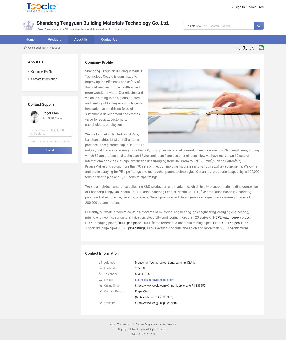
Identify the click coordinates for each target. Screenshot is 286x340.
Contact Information (44, 79)
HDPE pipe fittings (132, 228)
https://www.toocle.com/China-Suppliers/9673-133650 (170, 285)
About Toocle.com (120, 324)
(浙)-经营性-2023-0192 (143, 334)
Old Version (169, 324)
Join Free (257, 7)
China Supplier (36, 47)
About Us (81, 39)
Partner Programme (146, 324)
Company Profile (41, 71)
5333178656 (143, 274)
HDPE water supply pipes (231, 217)
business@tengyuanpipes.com (154, 279)
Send (50, 150)
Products (54, 39)
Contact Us (109, 39)
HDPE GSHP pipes (226, 223)
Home (30, 39)
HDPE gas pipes (129, 223)
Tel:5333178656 (52, 118)
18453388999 (163, 297)
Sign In (240, 7)
